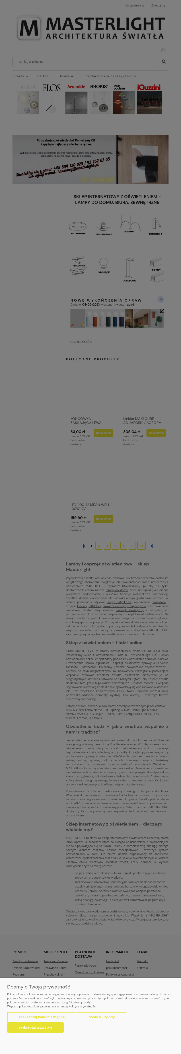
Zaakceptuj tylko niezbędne (42, 1017)
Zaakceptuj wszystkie (35, 1027)
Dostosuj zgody (101, 1017)
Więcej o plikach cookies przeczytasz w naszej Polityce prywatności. (52, 1006)
